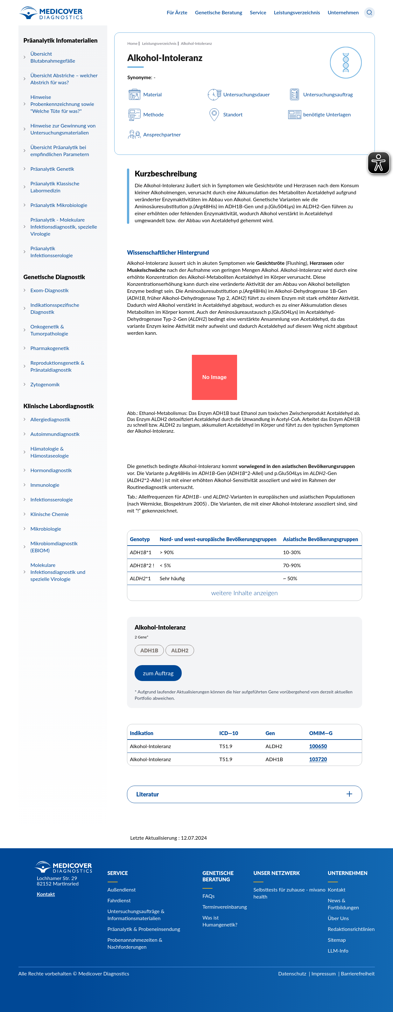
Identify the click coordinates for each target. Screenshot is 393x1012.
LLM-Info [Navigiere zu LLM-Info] (338, 950)
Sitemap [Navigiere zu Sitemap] (337, 940)
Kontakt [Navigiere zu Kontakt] (336, 889)
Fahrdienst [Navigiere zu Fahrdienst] (119, 900)
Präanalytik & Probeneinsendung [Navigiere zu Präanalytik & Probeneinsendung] (144, 929)
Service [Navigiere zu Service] (118, 873)
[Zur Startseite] (50, 12)
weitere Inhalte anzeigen (244, 592)
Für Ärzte (177, 12)
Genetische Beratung (218, 12)
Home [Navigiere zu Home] (132, 43)
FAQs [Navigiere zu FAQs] (208, 896)
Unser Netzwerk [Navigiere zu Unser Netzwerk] (276, 873)
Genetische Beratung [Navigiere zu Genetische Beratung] (218, 876)
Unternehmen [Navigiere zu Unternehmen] (348, 873)
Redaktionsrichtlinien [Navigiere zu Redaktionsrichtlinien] (351, 929)
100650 (318, 746)
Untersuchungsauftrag (328, 94)
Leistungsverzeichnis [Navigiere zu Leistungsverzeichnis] (297, 12)
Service (258, 12)
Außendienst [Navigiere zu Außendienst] (122, 889)
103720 (318, 759)
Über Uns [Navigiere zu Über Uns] (338, 918)
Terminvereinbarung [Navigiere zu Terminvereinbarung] (224, 907)
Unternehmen (343, 12)
